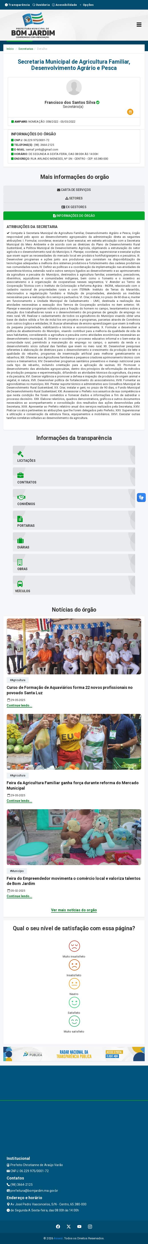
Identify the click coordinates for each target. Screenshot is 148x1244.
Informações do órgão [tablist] (74, 215)
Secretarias (25, 48)
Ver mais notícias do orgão (74, 910)
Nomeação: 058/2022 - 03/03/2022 (51, 121)
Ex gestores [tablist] (74, 207)
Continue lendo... (19, 705)
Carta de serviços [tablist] (74, 190)
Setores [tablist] (74, 198)
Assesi (58, 1238)
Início (10, 48)
